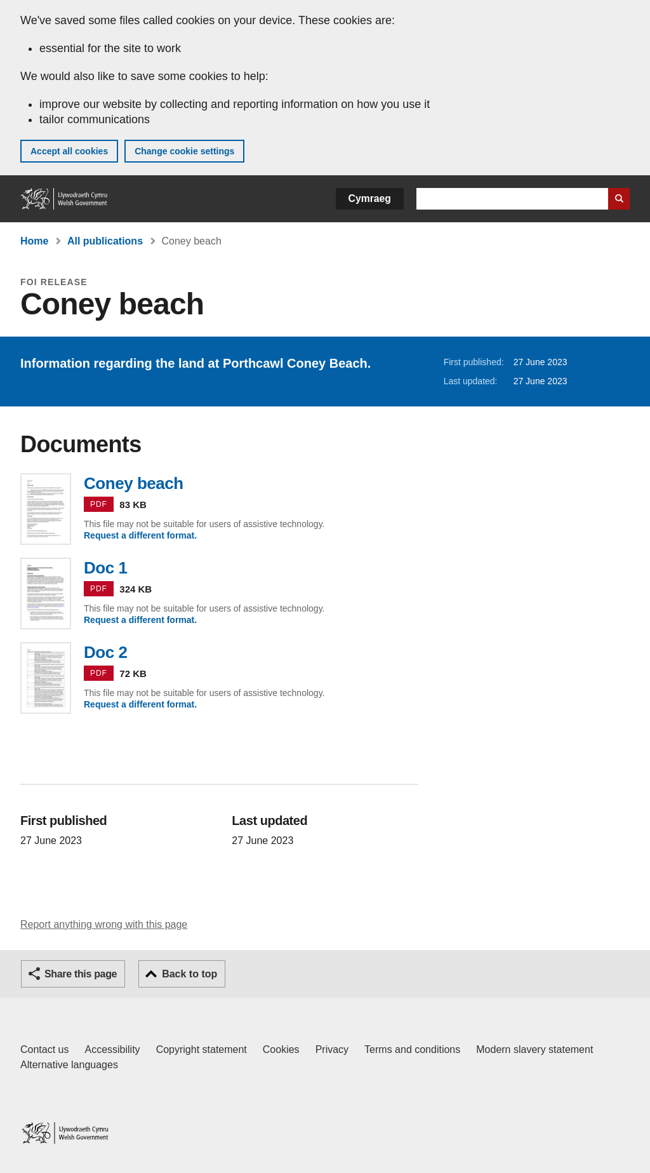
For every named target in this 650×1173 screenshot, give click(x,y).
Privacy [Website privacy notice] (331, 1049)
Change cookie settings (184, 151)
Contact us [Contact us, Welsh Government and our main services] (44, 1049)
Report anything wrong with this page (103, 924)
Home (34, 241)
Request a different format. (140, 535)
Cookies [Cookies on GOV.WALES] (281, 1049)
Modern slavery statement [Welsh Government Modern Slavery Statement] (534, 1049)
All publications (105, 241)
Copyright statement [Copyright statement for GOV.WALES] (201, 1049)
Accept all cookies (69, 151)
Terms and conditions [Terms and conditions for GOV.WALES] (412, 1049)
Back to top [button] (189, 974)
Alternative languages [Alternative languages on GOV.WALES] (69, 1064)
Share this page (80, 974)
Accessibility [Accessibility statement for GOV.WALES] (112, 1049)
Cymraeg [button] (369, 198)
